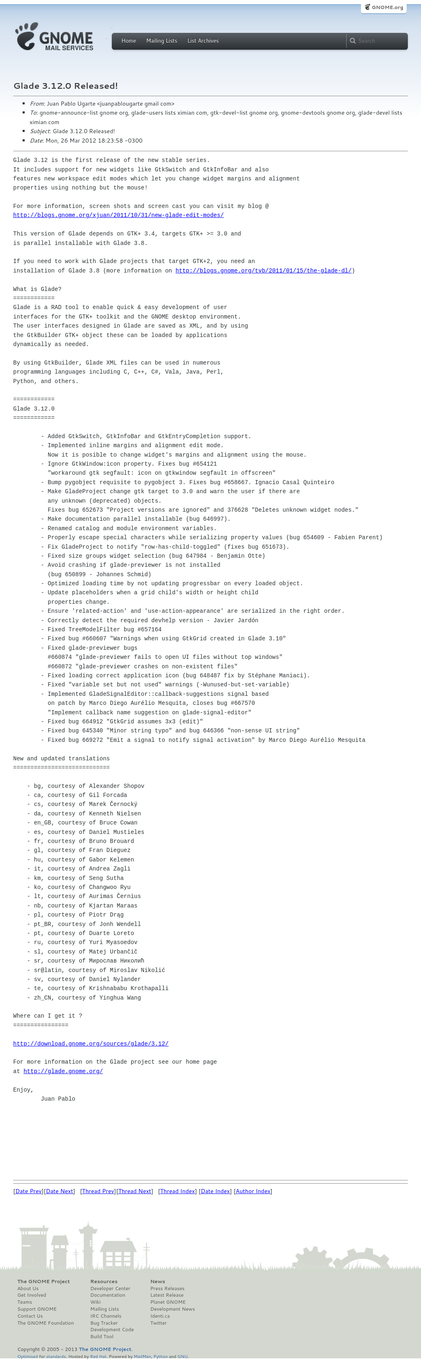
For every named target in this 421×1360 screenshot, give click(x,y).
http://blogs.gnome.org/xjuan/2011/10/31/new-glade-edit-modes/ (118, 215)
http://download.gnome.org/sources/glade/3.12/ (91, 1044)
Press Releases (167, 1288)
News (157, 1281)
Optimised (27, 1356)
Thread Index (177, 1191)
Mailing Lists (161, 40)
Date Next (59, 1191)
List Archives (203, 40)
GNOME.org (387, 7)
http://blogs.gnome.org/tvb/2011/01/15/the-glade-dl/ (264, 271)
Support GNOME (37, 1309)
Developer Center (110, 1288)
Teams (24, 1302)
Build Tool (101, 1336)
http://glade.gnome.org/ (63, 1071)
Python (160, 1356)
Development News (172, 1309)
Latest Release (166, 1295)
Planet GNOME (167, 1302)
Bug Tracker (104, 1323)
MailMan (142, 1356)
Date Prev (28, 1191)
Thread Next (134, 1191)
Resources (104, 1281)
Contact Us (30, 1316)
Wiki (95, 1302)
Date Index (215, 1191)
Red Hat (98, 1356)
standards (56, 1356)
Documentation (107, 1295)
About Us (28, 1288)
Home (128, 40)
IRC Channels (106, 1316)
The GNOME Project (43, 1281)
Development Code (112, 1329)
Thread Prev (98, 1191)
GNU (183, 1356)
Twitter (158, 1323)
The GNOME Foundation (45, 1323)
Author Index (253, 1191)
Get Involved (31, 1295)
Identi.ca (160, 1316)
